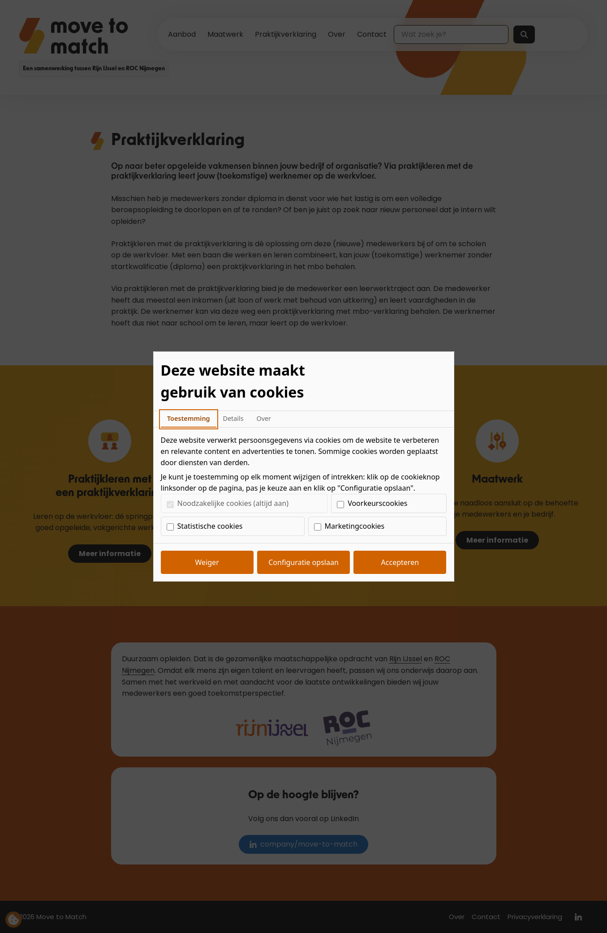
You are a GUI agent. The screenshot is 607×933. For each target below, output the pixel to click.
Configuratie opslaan (303, 562)
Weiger (207, 562)
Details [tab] (233, 418)
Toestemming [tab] (188, 418)
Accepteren (400, 562)
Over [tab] (263, 418)
